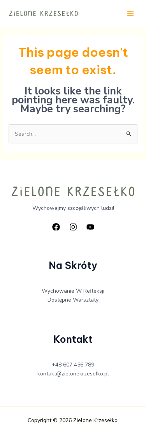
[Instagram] (73, 227)
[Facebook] (56, 227)
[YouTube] (90, 227)
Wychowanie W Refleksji (73, 291)
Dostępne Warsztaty (73, 300)
